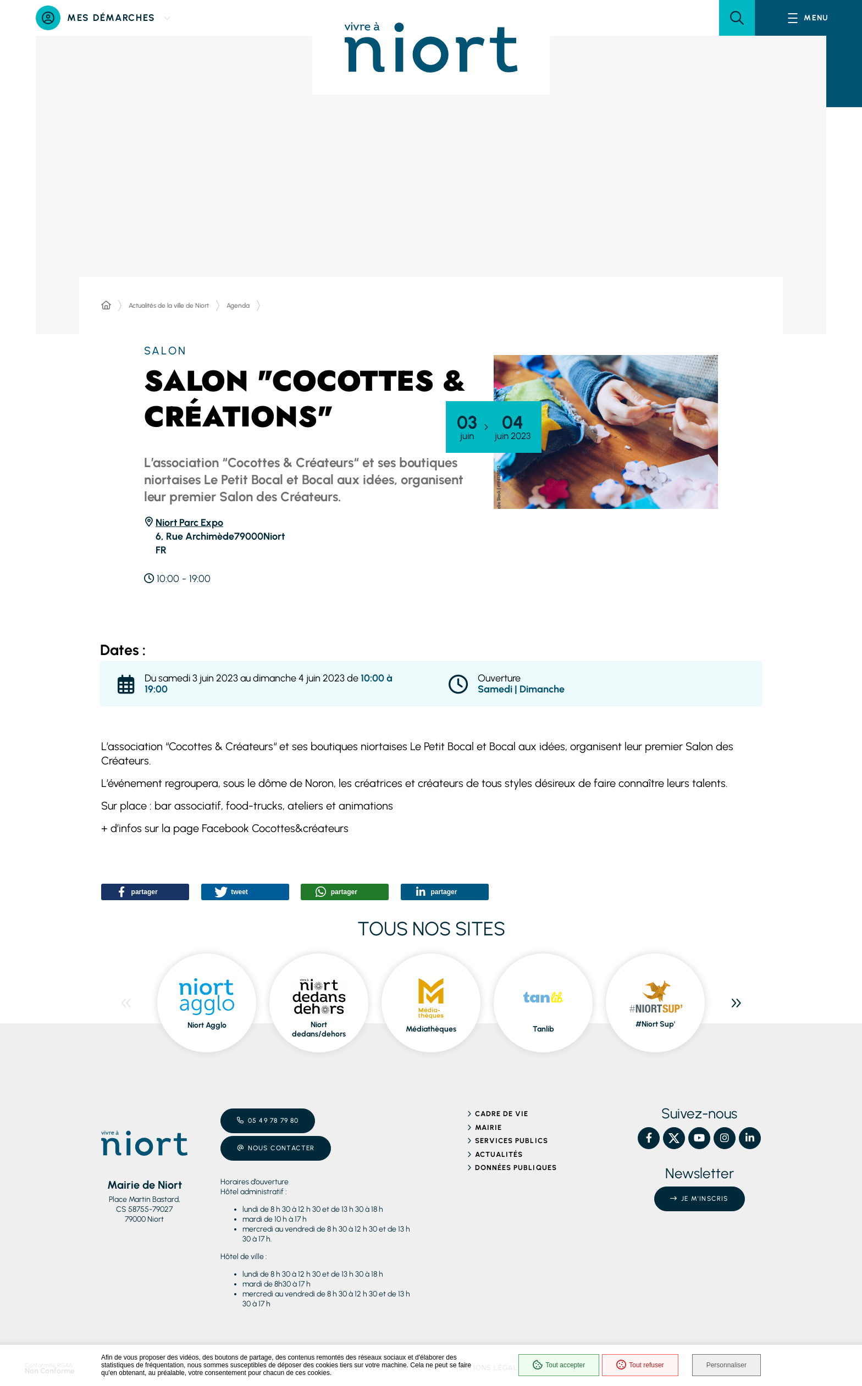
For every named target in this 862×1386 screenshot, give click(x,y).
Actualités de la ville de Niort (169, 305)
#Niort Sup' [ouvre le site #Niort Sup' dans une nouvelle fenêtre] (655, 1024)
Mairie (488, 1127)
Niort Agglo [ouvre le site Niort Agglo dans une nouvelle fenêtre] (206, 1025)
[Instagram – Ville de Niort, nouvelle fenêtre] (725, 1138)
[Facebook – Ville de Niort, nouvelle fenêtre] (649, 1138)
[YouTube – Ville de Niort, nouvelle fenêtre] (699, 1138)
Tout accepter (559, 1365)
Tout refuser (640, 1365)
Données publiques (516, 1167)
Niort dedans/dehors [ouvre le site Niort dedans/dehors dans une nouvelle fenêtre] (319, 1029)
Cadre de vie (501, 1114)
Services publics (511, 1140)
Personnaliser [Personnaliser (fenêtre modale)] (726, 1365)
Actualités (499, 1154)
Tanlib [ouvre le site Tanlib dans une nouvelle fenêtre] (543, 1029)
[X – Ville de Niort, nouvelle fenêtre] (674, 1138)
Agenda (238, 305)
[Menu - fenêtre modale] (808, 18)
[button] (737, 18)
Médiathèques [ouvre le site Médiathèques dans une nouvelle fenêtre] (431, 1029)
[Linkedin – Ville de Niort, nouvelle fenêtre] (750, 1138)
